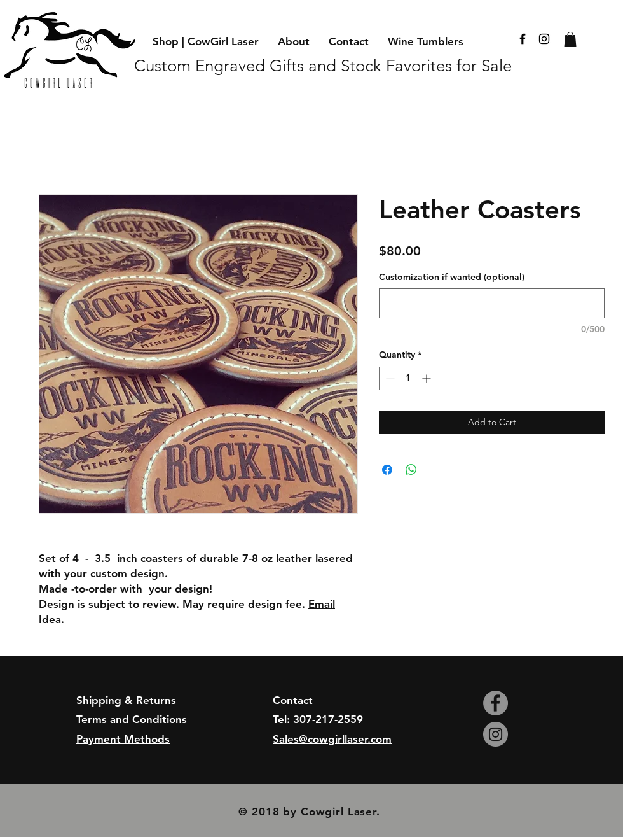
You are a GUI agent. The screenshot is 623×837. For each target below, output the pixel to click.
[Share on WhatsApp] (411, 469)
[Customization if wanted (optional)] (492, 303)
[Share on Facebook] (387, 469)
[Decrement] (389, 378)
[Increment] (427, 378)
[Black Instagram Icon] (544, 39)
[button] (570, 39)
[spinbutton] (408, 378)
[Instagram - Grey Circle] (495, 734)
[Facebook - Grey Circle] (495, 703)
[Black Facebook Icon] (523, 39)
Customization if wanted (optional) (451, 277)
